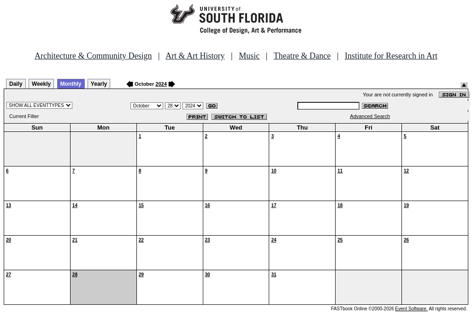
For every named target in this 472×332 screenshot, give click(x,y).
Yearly (99, 84)
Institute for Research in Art (391, 55)
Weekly (41, 84)
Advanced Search (370, 116)
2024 (160, 84)
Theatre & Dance (301, 55)
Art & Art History (195, 55)
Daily (16, 84)
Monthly (71, 84)
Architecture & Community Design (93, 55)
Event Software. (411, 308)
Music (249, 55)
